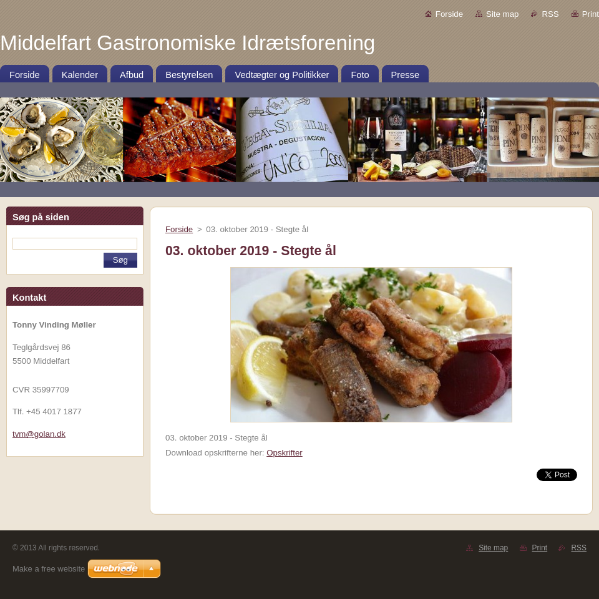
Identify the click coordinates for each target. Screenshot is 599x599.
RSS (550, 14)
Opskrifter (284, 452)
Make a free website (48, 568)
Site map (502, 14)
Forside (449, 14)
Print (590, 14)
